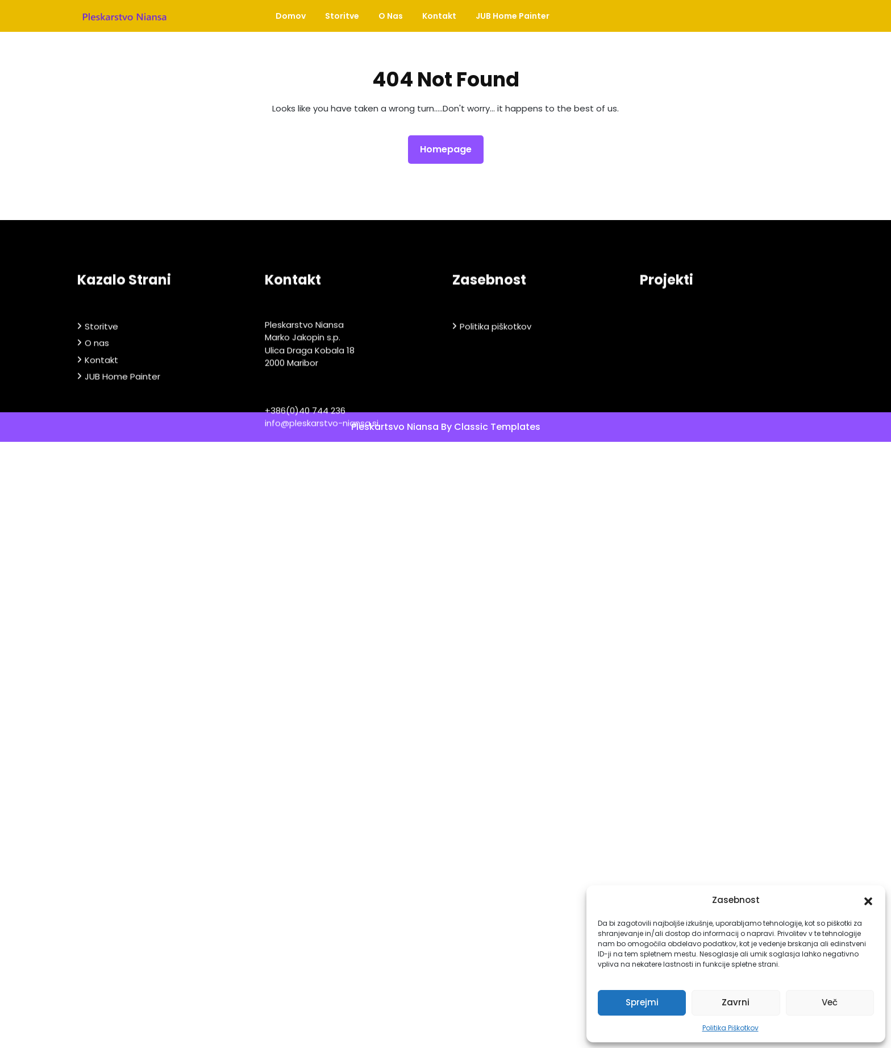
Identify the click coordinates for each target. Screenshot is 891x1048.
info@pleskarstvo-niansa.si (321, 512)
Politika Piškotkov (730, 1028)
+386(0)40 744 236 (305, 500)
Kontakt (439, 16)
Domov (291, 16)
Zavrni (736, 1002)
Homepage (450, 149)
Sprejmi (642, 1002)
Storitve (342, 16)
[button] (868, 900)
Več (830, 1002)
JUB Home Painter (512, 16)
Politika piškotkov (495, 415)
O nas (390, 16)
